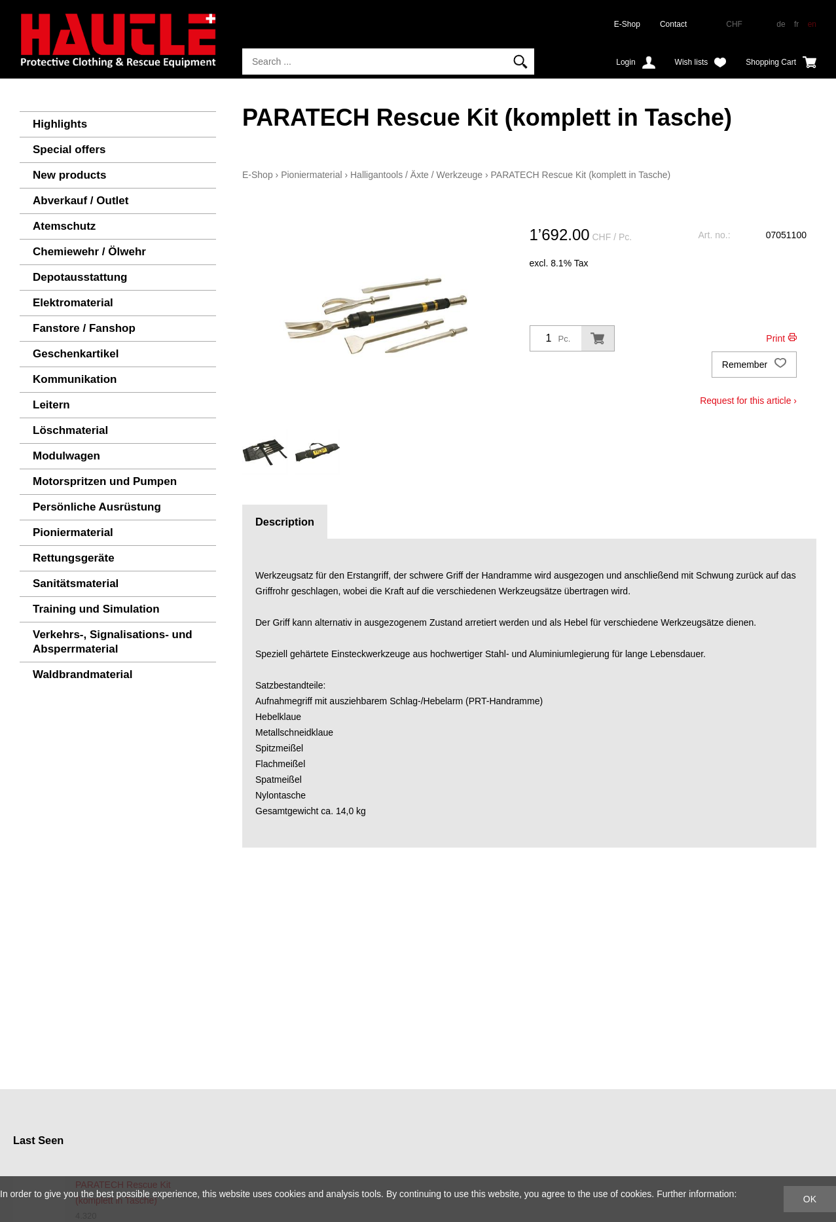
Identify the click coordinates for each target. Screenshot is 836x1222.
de (780, 24)
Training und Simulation (96, 609)
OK (809, 1199)
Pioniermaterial (73, 532)
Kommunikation (75, 379)
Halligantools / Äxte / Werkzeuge (416, 175)
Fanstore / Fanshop (84, 328)
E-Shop (627, 24)
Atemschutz (64, 226)
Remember (754, 364)
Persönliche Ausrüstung (97, 507)
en (812, 24)
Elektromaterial (73, 303)
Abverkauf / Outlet (80, 200)
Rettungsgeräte (74, 558)
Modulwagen (66, 456)
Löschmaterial (70, 430)
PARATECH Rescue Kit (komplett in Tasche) (581, 175)
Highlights (60, 124)
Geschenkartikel (75, 354)
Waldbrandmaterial (82, 674)
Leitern (51, 405)
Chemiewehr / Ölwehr (89, 251)
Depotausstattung (80, 277)
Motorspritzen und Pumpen (105, 481)
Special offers (69, 149)
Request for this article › (748, 400)
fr (796, 24)
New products (69, 175)
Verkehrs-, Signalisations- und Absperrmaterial (112, 641)
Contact (673, 24)
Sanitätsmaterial (75, 583)
